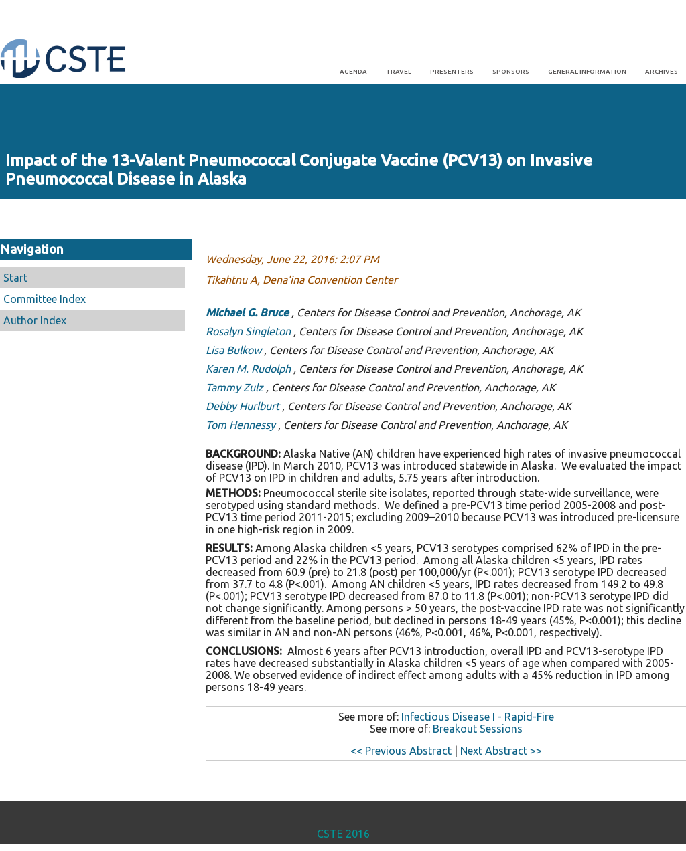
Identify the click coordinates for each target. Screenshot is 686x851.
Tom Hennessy (240, 425)
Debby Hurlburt (242, 406)
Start (15, 278)
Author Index (34, 320)
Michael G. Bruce (247, 312)
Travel (398, 71)
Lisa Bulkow (233, 350)
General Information (587, 71)
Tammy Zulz (234, 387)
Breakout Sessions (478, 729)
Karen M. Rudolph (248, 369)
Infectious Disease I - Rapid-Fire (477, 717)
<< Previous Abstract (401, 751)
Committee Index (44, 299)
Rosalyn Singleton (248, 331)
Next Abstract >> (501, 751)
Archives (661, 71)
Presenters (452, 71)
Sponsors (510, 71)
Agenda (353, 71)
